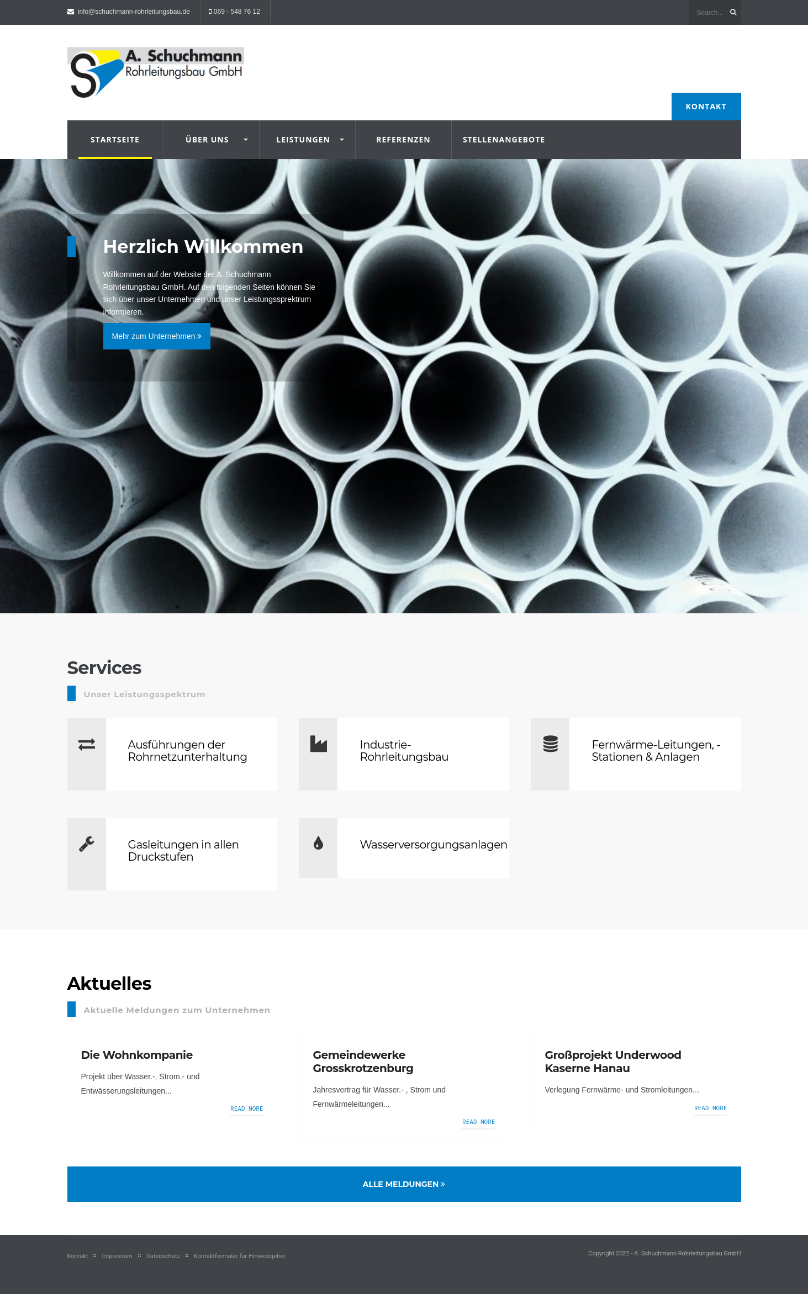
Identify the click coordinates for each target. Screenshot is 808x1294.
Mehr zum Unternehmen (157, 336)
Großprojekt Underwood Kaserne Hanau (613, 1061)
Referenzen (403, 139)
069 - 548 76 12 (237, 11)
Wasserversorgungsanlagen (433, 844)
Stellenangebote (499, 139)
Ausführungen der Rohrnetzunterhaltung (187, 750)
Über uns (207, 139)
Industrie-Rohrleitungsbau (404, 750)
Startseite (115, 139)
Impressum (117, 1256)
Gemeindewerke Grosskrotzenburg (363, 1061)
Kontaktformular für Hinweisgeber (240, 1256)
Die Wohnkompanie (137, 1055)
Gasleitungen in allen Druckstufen (183, 850)
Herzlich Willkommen (203, 246)
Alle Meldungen (404, 1184)
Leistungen (303, 139)
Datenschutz (163, 1256)
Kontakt (706, 106)
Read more (246, 1108)
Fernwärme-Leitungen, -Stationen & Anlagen (656, 750)
